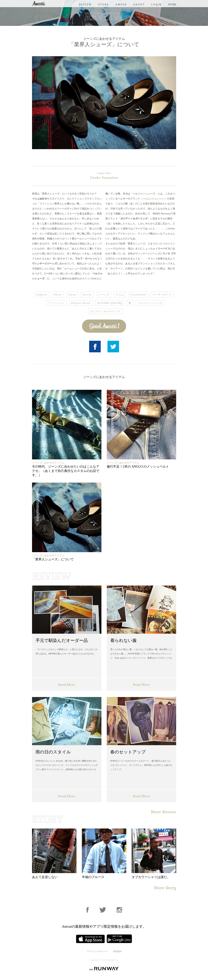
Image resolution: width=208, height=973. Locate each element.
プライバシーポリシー (97, 951)
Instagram (119, 910)
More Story (165, 888)
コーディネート (162, 294)
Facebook (95, 346)
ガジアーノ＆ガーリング (105, 311)
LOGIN (156, 4)
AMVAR (121, 4)
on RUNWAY (104, 968)
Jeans (72, 294)
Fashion (41, 294)
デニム (120, 294)
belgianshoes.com (153, 198)
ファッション (56, 303)
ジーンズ (103, 294)
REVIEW (85, 4)
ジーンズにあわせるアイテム (104, 38)
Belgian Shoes (81, 303)
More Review (163, 812)
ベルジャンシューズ (150, 303)
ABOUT (139, 4)
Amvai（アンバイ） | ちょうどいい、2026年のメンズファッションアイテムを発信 (38, 3)
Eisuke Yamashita (104, 176)
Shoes (58, 294)
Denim (87, 294)
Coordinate (138, 294)
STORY (103, 4)
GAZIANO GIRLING (109, 303)
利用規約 (117, 951)
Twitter (113, 346)
